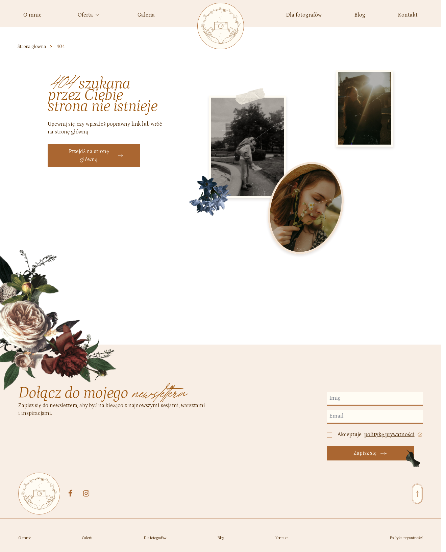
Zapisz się (370, 453)
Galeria (87, 538)
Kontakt (281, 538)
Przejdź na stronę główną (96, 155)
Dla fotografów (155, 538)
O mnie (24, 538)
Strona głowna (32, 46)
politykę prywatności (389, 434)
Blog (220, 538)
